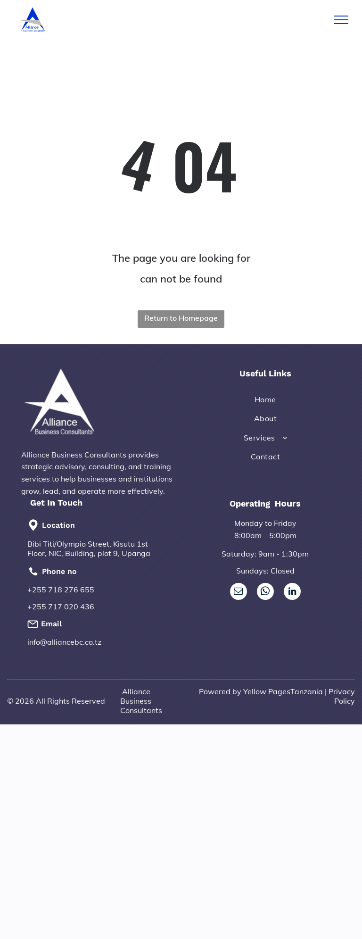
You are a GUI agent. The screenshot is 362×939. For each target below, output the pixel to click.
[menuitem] (265, 399)
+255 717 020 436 (60, 606)
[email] (238, 592)
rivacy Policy (344, 696)
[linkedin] (292, 592)
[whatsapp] (265, 592)
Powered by (220, 691)
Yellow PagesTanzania (283, 691)
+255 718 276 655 (60, 589)
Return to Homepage (181, 318)
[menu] (341, 20)
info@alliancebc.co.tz (64, 642)
